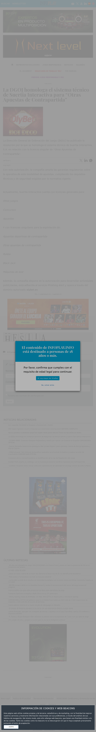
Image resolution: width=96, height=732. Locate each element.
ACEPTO (11, 727)
